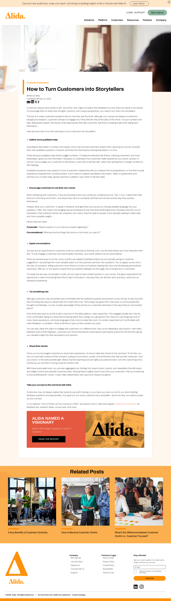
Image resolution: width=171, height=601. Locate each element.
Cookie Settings (78, 595)
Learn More (140, 3)
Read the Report (48, 439)
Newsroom (75, 565)
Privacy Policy (108, 562)
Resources (133, 20)
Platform (102, 20)
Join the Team (77, 562)
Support (139, 12)
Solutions (89, 20)
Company (161, 20)
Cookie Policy (108, 565)
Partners (147, 20)
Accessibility (108, 569)
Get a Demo (157, 12)
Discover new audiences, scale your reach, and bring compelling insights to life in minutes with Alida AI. (85, 3)
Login (129, 12)
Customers (117, 20)
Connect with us (77, 569)
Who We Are (76, 558)
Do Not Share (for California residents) (54, 595)
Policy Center (108, 558)
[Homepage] (12, 16)
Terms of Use (108, 573)
